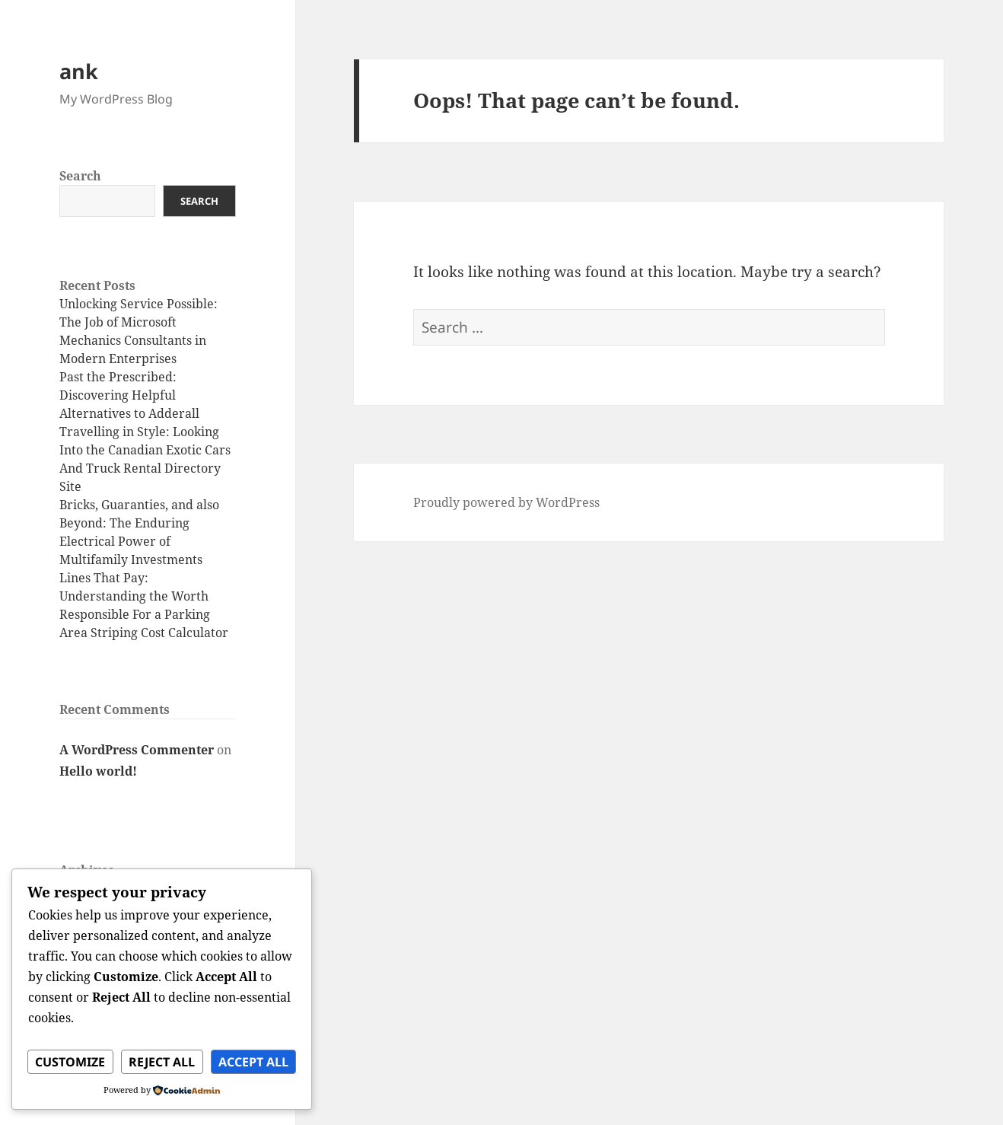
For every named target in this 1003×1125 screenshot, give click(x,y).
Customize (70, 1061)
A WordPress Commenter (136, 749)
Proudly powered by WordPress (506, 502)
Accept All (253, 1061)
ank (78, 71)
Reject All (162, 1061)
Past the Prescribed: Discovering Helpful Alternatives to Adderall (129, 395)
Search (80, 175)
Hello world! (98, 771)
